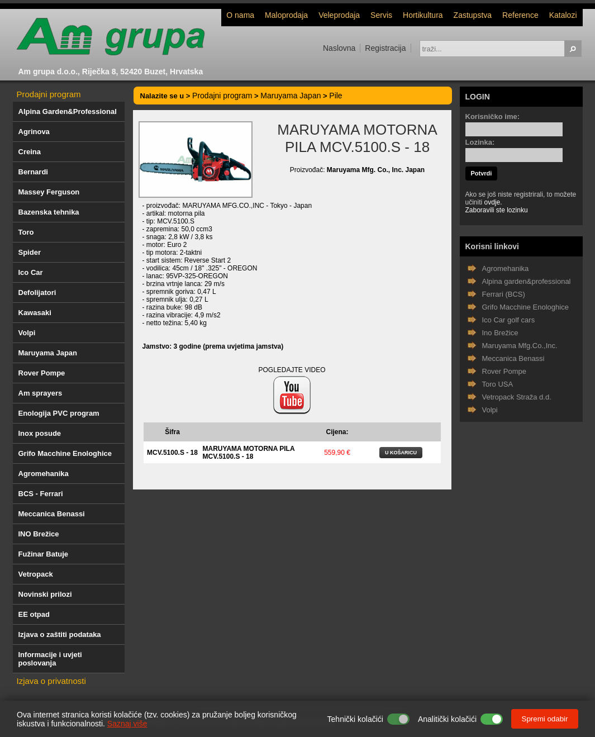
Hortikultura (423, 15)
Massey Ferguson (49, 192)
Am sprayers (40, 393)
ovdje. (493, 202)
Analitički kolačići (447, 719)
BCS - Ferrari (40, 493)
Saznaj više (127, 723)
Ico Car (30, 272)
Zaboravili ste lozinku (496, 210)
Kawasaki (34, 312)
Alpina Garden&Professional (67, 111)
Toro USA (497, 384)
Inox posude (39, 433)
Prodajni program (49, 94)
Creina (29, 152)
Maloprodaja (286, 15)
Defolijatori (37, 292)
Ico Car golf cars (508, 320)
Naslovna (339, 48)
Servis (381, 15)
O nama (240, 15)
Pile (335, 95)
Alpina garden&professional (526, 281)
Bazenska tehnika (48, 212)
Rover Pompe (41, 373)
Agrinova (34, 131)
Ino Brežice (500, 333)
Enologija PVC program (58, 413)
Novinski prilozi (45, 594)
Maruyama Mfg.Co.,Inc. (520, 345)
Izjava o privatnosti (51, 681)
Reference (520, 15)
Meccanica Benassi (51, 514)
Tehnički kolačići (355, 719)
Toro (26, 232)
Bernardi (33, 172)
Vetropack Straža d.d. (516, 397)
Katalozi (563, 15)
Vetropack (35, 574)
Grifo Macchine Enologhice (65, 453)
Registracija (385, 48)
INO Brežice (38, 534)
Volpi (27, 333)
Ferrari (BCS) (503, 294)
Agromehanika (43, 473)
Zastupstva (473, 15)
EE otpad (34, 614)
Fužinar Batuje (43, 554)
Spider (29, 252)
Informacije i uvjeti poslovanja (50, 658)
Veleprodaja (339, 15)
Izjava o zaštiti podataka (59, 634)
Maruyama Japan (48, 353)
